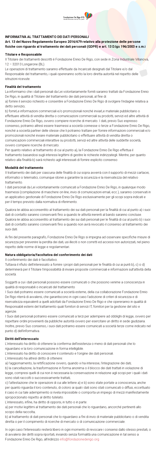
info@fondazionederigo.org (79, 439)
